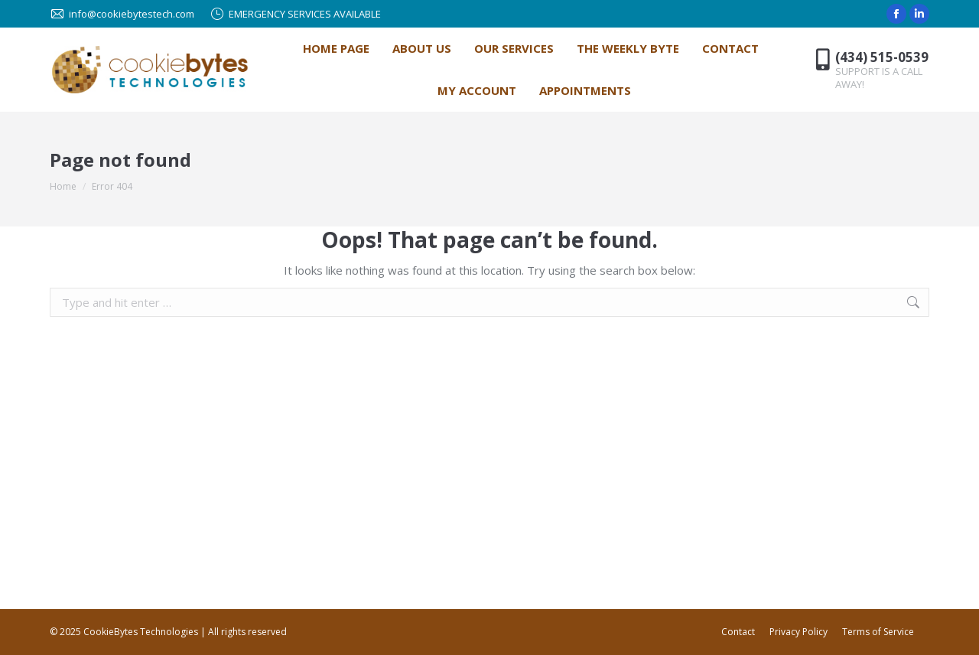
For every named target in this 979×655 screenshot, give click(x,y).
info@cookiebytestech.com (122, 14)
